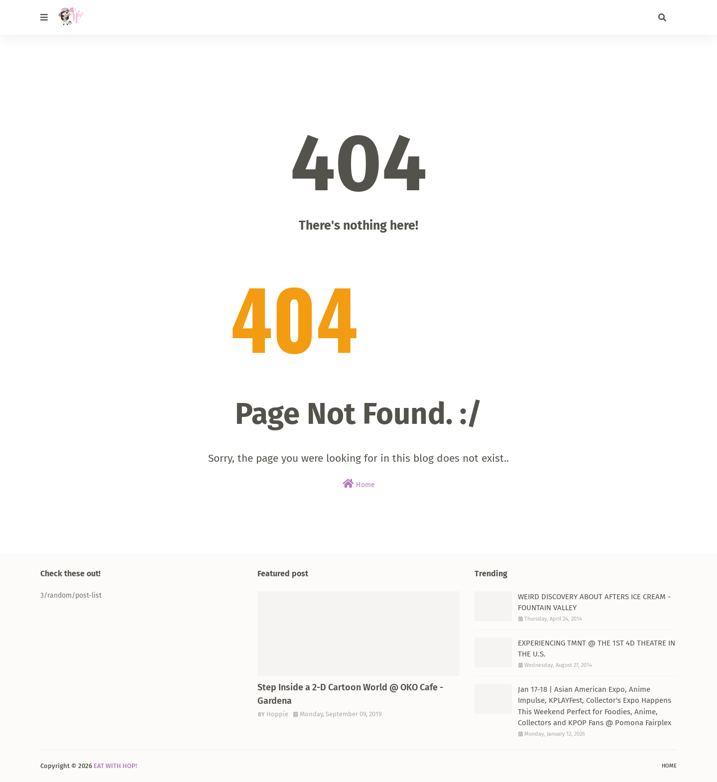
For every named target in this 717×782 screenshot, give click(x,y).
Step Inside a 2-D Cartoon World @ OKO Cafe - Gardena (350, 694)
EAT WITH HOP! (115, 766)
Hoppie (277, 714)
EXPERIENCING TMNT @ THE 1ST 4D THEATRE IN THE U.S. (596, 649)
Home (359, 484)
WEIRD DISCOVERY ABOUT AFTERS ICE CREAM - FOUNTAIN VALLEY (594, 602)
